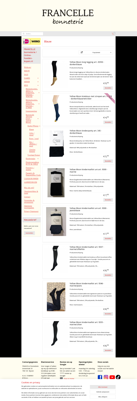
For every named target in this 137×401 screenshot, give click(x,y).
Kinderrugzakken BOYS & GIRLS (32, 163)
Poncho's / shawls (30, 168)
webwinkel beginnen (83, 397)
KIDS (31, 85)
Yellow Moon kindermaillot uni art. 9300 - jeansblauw (88, 209)
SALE (26, 74)
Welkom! (27, 67)
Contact (27, 197)
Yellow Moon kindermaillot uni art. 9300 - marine (88, 170)
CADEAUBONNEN (31, 178)
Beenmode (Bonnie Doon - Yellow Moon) (32, 119)
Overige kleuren (32, 150)
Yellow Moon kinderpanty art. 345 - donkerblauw (86, 132)
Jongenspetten (31, 111)
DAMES (31, 78)
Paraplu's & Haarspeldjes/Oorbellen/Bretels (33, 174)
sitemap (70, 397)
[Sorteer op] (96, 52)
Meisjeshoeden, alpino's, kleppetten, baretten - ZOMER (33, 104)
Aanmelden (29, 233)
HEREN (31, 81)
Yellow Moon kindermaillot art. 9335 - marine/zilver (87, 323)
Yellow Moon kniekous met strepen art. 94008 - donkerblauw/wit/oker (91, 97)
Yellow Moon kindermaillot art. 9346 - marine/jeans (87, 284)
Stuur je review (69, 379)
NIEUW (27, 71)
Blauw (31, 129)
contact (69, 386)
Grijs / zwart (31, 134)
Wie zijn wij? (29, 187)
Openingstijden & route (31, 192)
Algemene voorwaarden (29, 207)
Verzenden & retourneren (29, 201)
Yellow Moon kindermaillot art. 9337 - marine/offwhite (87, 248)
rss (75, 397)
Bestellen (108, 88)
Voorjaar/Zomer (34, 155)
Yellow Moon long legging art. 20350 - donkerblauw (87, 63)
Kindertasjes (32, 158)
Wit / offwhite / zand (33, 144)
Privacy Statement (31, 211)
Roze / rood (34, 138)
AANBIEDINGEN (30, 182)
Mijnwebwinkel (102, 397)
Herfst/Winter (34, 126)
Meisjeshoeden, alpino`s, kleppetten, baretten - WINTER (33, 93)
